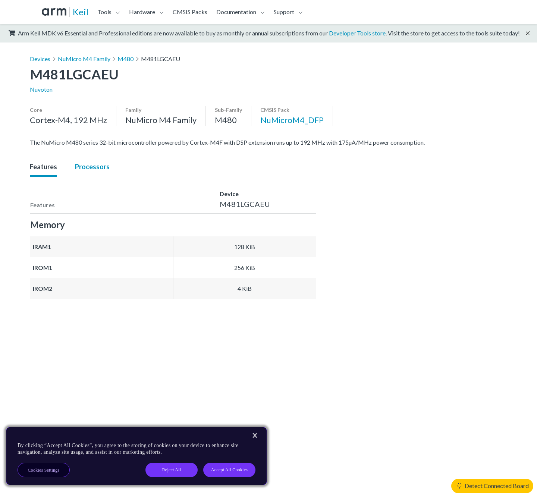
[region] (136, 456)
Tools (104, 11)
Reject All (171, 469)
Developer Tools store (357, 33)
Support (284, 11)
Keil (80, 11)
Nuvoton (41, 89)
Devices (40, 58)
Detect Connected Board (493, 485)
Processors (92, 167)
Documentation (236, 11)
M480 (125, 58)
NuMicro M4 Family (84, 58)
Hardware (142, 11)
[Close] (254, 435)
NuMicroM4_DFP (292, 120)
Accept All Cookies (229, 469)
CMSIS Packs (190, 11)
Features (43, 167)
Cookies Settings (44, 470)
